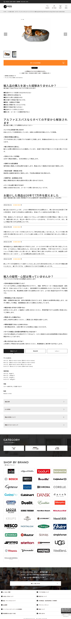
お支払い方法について (8, 596)
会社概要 (5, 605)
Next (65, 34)
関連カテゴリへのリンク (11, 425)
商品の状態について (10, 417)
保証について (41, 609)
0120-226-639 (11, 1)
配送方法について (42, 596)
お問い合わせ (41, 613)
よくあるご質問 (6, 592)
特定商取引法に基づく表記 (9, 613)
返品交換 (7, 401)
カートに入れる (35, 63)
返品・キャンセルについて (9, 600)
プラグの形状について (43, 592)
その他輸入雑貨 (11, 11)
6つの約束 (7, 409)
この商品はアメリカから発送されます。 (35, 71)
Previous (5, 34)
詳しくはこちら (35, 583)
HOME (5, 11)
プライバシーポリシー (43, 605)
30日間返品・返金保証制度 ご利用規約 (47, 600)
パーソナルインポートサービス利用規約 (12, 609)
